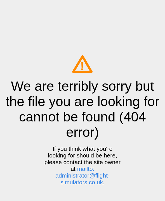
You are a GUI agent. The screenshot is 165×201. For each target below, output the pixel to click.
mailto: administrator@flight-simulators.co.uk (82, 175)
